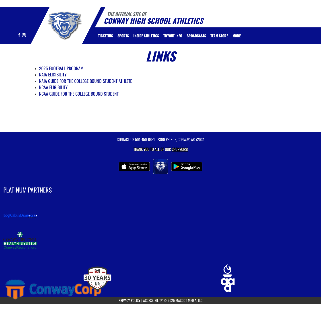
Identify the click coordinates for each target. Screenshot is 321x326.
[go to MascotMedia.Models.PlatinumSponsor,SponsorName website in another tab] (160, 215)
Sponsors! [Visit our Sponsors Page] (180, 149)
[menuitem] (105, 35)
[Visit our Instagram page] (24, 35)
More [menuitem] (238, 35)
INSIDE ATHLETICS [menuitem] (146, 35)
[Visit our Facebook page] (19, 35)
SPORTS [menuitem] (123, 35)
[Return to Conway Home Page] (64, 25)
